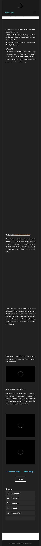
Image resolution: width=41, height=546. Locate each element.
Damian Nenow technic (22, 235)
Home (20, 479)
